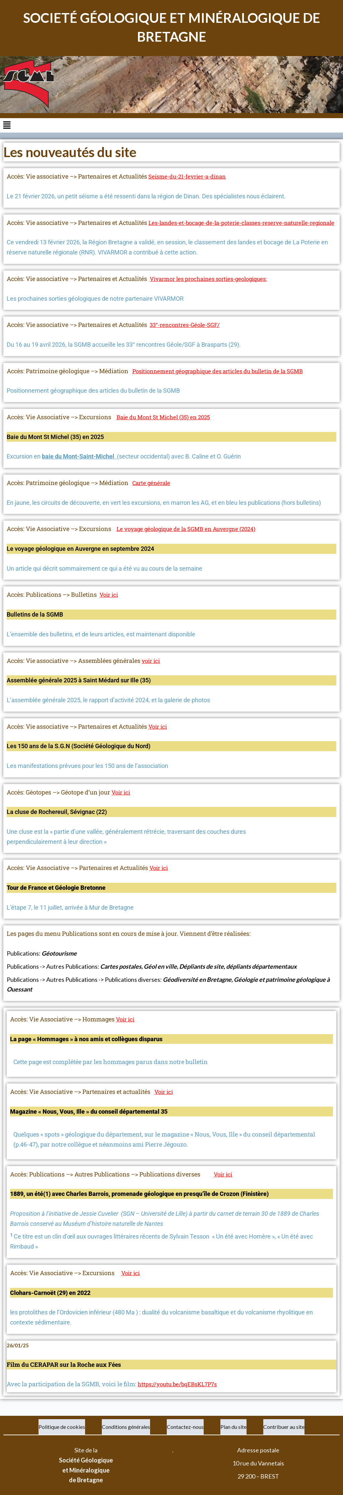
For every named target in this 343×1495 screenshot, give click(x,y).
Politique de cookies (62, 1427)
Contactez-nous (185, 1427)
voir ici (152, 670)
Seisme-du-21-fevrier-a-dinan (190, 176)
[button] (171, 125)
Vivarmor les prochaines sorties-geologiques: (214, 289)
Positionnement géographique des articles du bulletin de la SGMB (224, 381)
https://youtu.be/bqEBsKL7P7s (180, 1394)
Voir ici (109, 604)
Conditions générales (126, 1427)
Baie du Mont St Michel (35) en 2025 (167, 427)
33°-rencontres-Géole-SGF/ (188, 335)
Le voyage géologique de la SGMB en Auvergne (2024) (191, 539)
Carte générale (152, 493)
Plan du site (233, 1427)
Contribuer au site (283, 1427)
